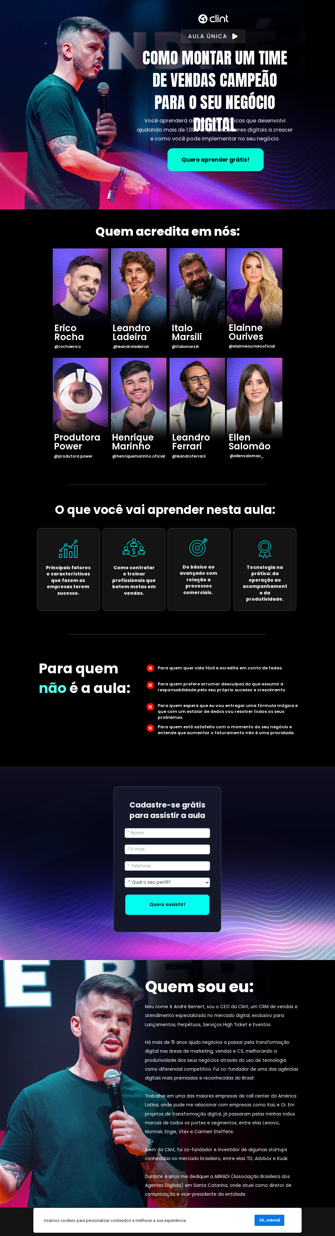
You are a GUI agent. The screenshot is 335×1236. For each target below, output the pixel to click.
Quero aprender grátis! (216, 160)
